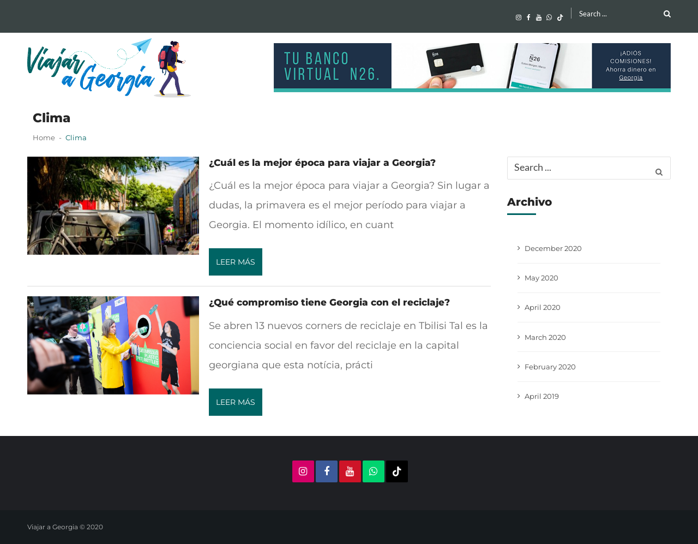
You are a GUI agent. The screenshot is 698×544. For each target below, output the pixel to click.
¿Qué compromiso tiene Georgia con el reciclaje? (329, 302)
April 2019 (542, 396)
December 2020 (553, 248)
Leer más (235, 262)
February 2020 (550, 366)
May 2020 (541, 277)
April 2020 (543, 307)
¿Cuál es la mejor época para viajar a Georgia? (322, 162)
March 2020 (545, 337)
